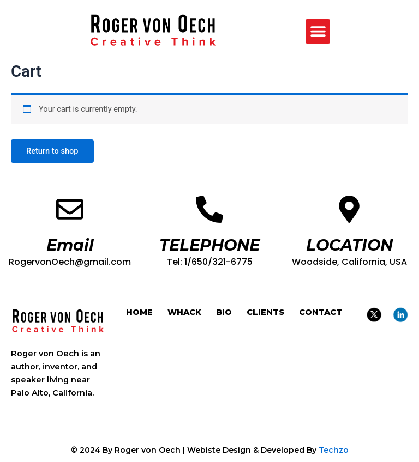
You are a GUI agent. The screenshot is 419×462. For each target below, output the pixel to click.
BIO (224, 312)
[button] (318, 31)
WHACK (184, 312)
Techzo (334, 450)
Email (70, 244)
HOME (139, 312)
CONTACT (320, 312)
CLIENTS (265, 312)
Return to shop (52, 151)
